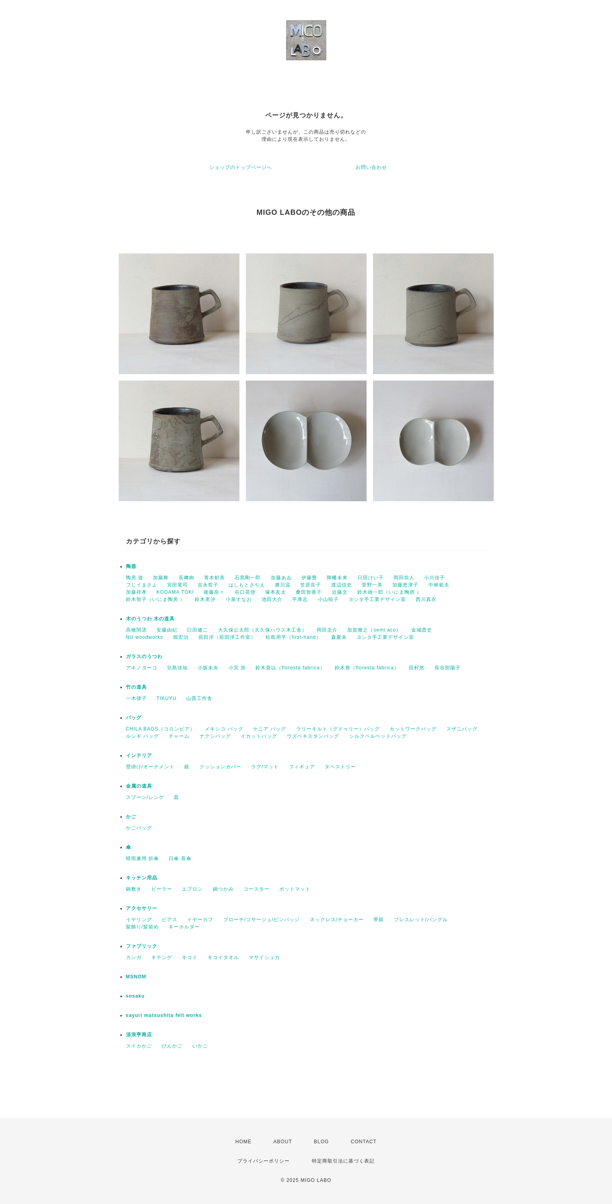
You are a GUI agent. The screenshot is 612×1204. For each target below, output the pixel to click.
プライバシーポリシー (263, 1161)
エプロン (192, 889)
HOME (243, 1141)
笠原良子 (310, 585)
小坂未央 (208, 668)
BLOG (321, 1141)
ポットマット (295, 889)
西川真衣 (426, 599)
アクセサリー (141, 908)
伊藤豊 (309, 577)
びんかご (172, 1046)
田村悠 (416, 668)
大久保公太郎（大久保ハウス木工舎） (262, 630)
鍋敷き (134, 889)
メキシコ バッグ (224, 729)
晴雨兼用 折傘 (142, 858)
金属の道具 (139, 786)
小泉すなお (239, 599)
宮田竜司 (177, 585)
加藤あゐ (281, 577)
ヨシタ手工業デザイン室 (377, 599)
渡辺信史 (341, 585)
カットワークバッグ (413, 729)
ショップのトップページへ (240, 167)
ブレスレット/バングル (421, 919)
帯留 (378, 919)
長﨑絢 (186, 577)
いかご (200, 1046)
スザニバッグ (462, 729)
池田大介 (272, 599)
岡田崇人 (404, 577)
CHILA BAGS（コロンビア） (160, 729)
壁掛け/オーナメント (150, 767)
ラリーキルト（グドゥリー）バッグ (338, 729)
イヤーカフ (200, 919)
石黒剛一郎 (248, 577)
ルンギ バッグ (142, 736)
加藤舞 (161, 577)
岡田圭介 (327, 630)
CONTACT (364, 1141)
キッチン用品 (141, 878)
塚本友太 (275, 592)
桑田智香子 (309, 592)
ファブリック (141, 946)
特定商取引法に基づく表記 (343, 1161)
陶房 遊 (134, 577)
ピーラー (161, 889)
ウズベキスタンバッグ (313, 736)
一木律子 (136, 698)
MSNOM (136, 977)
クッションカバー (220, 767)
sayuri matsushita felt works (164, 1015)
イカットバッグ (259, 736)
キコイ (190, 957)
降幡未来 (337, 577)
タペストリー (340, 767)
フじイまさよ (141, 585)
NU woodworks (144, 637)
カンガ (134, 957)
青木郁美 (214, 577)
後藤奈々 (214, 592)
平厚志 (300, 599)
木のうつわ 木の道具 (150, 619)
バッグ (134, 717)
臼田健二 (197, 630)
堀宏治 (181, 637)
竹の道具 (136, 687)
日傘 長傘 (180, 858)
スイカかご (139, 1046)
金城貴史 (421, 630)
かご (131, 816)
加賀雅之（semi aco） (374, 630)
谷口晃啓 (245, 592)
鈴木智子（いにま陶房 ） (155, 599)
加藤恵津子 (405, 585)
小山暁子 (328, 599)
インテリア (139, 755)
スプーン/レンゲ (145, 797)
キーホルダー (184, 927)
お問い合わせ (371, 167)
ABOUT (282, 1141)
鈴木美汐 (205, 599)
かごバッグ (139, 828)
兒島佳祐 (177, 668)
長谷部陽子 (448, 668)
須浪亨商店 (139, 1034)
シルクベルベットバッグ (378, 736)
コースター (256, 889)
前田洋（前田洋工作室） (227, 637)
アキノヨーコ (141, 668)
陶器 (131, 566)
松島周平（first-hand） (293, 637)
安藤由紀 (167, 630)
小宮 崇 (237, 668)
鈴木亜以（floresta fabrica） (290, 668)
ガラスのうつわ (144, 656)
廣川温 (283, 585)
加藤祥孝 (136, 592)
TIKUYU (167, 698)
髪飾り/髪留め (142, 927)
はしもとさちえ (247, 585)
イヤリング (139, 919)
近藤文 (340, 592)
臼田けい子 (371, 577)
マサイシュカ (264, 957)
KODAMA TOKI (175, 592)
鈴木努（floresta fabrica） (367, 668)
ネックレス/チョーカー (337, 919)
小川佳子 (434, 577)
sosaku (135, 996)
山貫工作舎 (199, 698)
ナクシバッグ (215, 736)
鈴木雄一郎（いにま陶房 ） (389, 592)
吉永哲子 (208, 585)
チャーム (179, 736)
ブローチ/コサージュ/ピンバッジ (261, 919)
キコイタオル (223, 957)
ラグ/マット (265, 767)
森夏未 (339, 637)
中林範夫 (439, 585)
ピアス (169, 919)
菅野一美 (372, 585)
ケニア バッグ (269, 729)
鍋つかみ (223, 889)
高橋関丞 (136, 630)
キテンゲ (161, 957)
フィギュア (302, 767)
